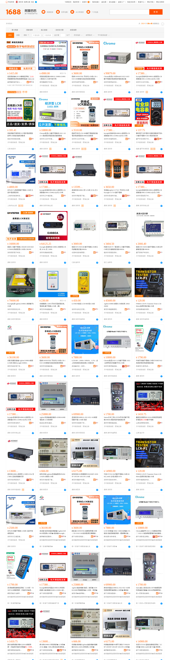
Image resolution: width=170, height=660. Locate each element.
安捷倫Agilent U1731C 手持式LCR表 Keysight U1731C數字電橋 (116, 191)
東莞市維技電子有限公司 (14, 366)
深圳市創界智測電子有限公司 (79, 82)
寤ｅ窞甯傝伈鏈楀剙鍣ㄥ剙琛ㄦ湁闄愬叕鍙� (143, 593)
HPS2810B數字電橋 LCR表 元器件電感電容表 (20, 532)
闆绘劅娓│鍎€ (20, 85)
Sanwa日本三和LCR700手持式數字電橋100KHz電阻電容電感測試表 (116, 418)
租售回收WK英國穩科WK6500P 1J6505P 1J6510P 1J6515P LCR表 (85, 475)
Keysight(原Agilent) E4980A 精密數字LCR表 (20, 305)
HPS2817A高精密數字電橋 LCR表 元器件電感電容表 (20, 191)
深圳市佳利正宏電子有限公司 (79, 309)
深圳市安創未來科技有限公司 (111, 480)
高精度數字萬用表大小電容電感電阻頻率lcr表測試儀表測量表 (20, 134)
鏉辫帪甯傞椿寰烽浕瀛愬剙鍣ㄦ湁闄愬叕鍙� (79, 650)
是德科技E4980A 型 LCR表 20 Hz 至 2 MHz (85, 191)
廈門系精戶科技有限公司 (143, 252)
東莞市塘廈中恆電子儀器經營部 (79, 480)
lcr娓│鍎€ (11, 85)
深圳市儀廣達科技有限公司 (143, 480)
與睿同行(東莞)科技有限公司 (143, 366)
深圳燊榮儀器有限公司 (143, 309)
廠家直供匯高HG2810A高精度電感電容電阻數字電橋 (149, 418)
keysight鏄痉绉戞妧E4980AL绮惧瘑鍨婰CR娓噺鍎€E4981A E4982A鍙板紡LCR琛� (52, 589)
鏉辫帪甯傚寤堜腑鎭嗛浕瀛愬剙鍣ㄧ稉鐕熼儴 (111, 650)
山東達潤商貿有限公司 (143, 423)
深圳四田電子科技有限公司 (14, 252)
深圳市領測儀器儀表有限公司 (47, 366)
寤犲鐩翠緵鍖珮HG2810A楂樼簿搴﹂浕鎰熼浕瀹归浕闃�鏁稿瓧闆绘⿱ (20, 646)
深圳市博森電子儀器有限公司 (79, 196)
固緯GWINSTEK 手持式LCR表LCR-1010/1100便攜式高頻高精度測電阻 (84, 78)
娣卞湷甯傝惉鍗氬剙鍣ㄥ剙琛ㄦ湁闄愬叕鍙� (143, 536)
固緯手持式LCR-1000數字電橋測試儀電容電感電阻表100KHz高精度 (85, 134)
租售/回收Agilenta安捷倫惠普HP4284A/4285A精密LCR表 (52, 475)
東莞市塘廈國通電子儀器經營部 (111, 309)
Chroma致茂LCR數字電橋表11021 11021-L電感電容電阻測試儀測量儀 (53, 134)
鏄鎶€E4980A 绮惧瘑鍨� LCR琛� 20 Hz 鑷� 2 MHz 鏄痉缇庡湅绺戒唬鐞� (53, 646)
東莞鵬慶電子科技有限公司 (47, 82)
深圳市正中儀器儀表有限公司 (47, 196)
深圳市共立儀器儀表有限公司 (14, 536)
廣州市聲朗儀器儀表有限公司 (111, 423)
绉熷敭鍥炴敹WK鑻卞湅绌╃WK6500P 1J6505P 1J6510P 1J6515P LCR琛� (117, 646)
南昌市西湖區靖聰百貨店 (14, 139)
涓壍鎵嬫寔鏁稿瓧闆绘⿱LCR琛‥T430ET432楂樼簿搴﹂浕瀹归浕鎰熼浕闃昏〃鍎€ (20, 589)
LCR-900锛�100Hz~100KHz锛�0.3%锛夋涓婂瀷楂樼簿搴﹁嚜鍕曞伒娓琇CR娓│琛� (117, 532)
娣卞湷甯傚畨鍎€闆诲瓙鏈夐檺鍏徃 (111, 593)
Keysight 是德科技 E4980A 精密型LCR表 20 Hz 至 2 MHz (53, 248)
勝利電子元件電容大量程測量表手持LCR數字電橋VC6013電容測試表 (149, 134)
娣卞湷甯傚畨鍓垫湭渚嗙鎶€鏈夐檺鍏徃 (143, 650)
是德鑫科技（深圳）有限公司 (79, 366)
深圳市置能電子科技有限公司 (143, 196)
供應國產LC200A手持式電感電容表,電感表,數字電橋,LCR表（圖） (52, 305)
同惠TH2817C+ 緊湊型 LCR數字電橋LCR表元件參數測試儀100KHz (117, 248)
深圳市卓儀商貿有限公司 (111, 139)
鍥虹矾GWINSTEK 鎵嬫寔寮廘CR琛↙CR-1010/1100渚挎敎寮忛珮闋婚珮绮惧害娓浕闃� (84, 532)
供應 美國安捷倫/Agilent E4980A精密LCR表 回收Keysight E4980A (20, 362)
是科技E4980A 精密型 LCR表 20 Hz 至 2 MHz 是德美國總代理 (20, 475)
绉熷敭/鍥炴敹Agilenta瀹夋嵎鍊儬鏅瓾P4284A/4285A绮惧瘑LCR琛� (84, 646)
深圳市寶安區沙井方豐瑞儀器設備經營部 (14, 309)
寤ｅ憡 (31, 79)
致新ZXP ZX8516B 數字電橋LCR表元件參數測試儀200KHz (85, 248)
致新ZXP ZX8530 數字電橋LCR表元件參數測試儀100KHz (149, 248)
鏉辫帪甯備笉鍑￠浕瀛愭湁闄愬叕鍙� (14, 82)
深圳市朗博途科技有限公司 (111, 82)
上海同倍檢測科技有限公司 (14, 196)
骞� (31, 82)
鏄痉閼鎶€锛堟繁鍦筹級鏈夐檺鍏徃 (111, 536)
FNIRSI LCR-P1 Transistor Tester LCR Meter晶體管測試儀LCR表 (148, 305)
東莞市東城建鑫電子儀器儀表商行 (47, 309)
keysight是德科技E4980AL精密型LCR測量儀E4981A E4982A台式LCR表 (149, 78)
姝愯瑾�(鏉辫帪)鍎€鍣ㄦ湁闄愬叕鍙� (79, 593)
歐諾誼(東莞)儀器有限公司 (47, 423)
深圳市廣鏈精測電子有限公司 (47, 252)
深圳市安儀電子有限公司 (79, 423)
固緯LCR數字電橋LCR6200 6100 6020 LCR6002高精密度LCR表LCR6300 (20, 248)
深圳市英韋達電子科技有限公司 (14, 423)
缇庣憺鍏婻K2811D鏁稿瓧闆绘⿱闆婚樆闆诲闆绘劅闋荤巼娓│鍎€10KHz (20, 78)
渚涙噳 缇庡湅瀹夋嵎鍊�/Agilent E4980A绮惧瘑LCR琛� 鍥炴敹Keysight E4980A (53, 532)
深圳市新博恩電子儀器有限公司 (14, 480)
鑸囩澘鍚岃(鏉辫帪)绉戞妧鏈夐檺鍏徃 (14, 593)
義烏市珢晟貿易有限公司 (111, 252)
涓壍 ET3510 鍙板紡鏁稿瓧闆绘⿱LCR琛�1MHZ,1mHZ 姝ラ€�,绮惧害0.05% (149, 646)
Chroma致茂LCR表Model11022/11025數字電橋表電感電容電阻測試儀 (116, 78)
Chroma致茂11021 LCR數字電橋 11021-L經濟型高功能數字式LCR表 (117, 362)
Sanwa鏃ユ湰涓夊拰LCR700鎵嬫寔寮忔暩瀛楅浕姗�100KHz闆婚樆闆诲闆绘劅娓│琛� (149, 589)
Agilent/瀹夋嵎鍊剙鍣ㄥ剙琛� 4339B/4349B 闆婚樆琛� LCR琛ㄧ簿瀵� (84, 589)
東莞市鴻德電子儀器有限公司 (47, 480)
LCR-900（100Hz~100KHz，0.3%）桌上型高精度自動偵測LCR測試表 (85, 362)
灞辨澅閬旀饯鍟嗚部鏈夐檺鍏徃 (14, 650)
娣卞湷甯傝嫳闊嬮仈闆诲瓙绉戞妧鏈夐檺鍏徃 (47, 593)
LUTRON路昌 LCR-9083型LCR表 (83, 304)
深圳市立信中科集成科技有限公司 (143, 82)
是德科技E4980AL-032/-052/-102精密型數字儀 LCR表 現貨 (84, 418)
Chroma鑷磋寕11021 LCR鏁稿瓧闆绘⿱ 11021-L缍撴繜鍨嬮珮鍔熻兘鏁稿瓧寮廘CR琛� (149, 532)
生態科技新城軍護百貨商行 (79, 252)
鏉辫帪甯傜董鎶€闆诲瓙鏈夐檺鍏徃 (47, 536)
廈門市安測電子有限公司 (143, 139)
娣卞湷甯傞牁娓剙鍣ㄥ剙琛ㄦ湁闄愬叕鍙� (79, 536)
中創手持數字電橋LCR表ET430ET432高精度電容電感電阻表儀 (149, 362)
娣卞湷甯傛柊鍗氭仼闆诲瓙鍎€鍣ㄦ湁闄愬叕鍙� (47, 650)
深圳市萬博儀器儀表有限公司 (111, 366)
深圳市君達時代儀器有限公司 (111, 196)
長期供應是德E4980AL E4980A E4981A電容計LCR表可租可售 (53, 78)
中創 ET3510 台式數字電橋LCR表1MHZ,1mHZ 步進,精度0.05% (116, 475)
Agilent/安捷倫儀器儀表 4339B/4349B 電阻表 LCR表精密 (52, 418)
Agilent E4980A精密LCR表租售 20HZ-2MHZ (117, 305)
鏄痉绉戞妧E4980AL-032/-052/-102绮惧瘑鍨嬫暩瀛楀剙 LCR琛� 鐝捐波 (117, 589)
